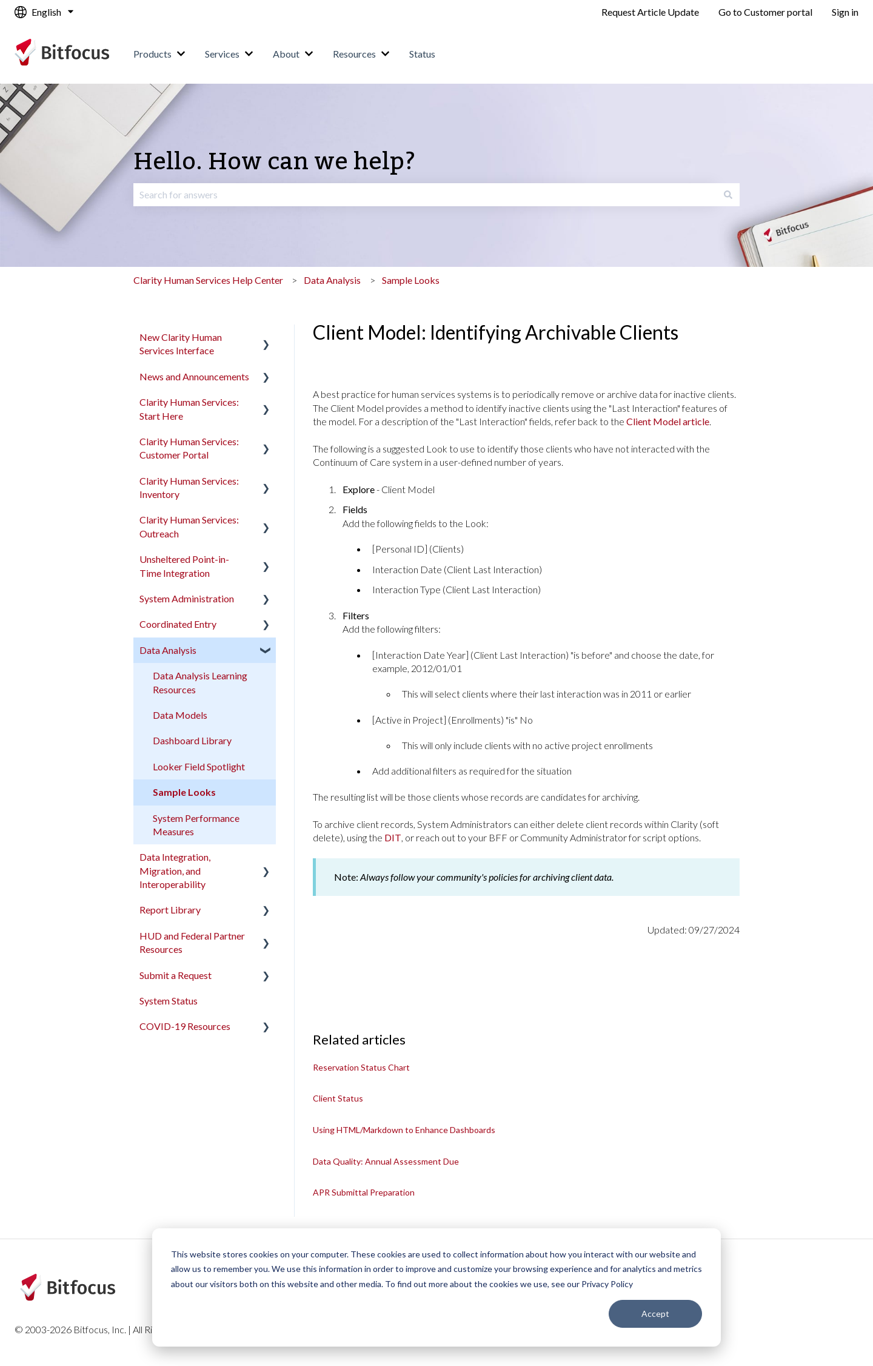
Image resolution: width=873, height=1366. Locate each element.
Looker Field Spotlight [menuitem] (199, 766)
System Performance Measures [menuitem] (196, 824)
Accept (655, 1313)
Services (222, 53)
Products (152, 53)
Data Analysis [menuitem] (167, 650)
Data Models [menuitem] (180, 715)
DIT (392, 837)
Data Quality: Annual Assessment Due (386, 1161)
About (286, 53)
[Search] (728, 194)
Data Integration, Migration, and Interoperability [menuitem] (174, 870)
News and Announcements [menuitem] (194, 376)
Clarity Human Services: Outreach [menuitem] (189, 526)
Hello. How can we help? (274, 162)
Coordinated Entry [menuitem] (177, 624)
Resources (354, 53)
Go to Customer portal (765, 12)
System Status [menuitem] (168, 1000)
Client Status (338, 1098)
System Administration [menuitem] (186, 598)
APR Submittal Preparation (364, 1192)
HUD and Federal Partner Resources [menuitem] (192, 942)
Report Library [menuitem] (170, 909)
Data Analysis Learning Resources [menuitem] (200, 682)
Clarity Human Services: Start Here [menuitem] (189, 408)
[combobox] (425, 194)
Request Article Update (650, 12)
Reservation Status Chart (361, 1067)
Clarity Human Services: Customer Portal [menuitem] (189, 448)
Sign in (845, 12)
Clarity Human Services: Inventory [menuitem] (189, 487)
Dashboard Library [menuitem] (192, 740)
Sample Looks (411, 280)
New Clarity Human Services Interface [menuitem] (180, 343)
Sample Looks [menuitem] (184, 792)
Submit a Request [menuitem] (175, 975)
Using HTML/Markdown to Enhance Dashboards (404, 1130)
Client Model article (667, 421)
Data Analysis (332, 280)
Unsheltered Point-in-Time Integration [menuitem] (184, 565)
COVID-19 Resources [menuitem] (184, 1026)
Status (422, 53)
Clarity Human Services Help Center (208, 280)
